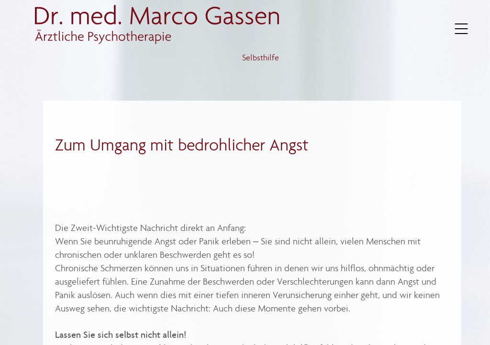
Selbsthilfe (261, 58)
